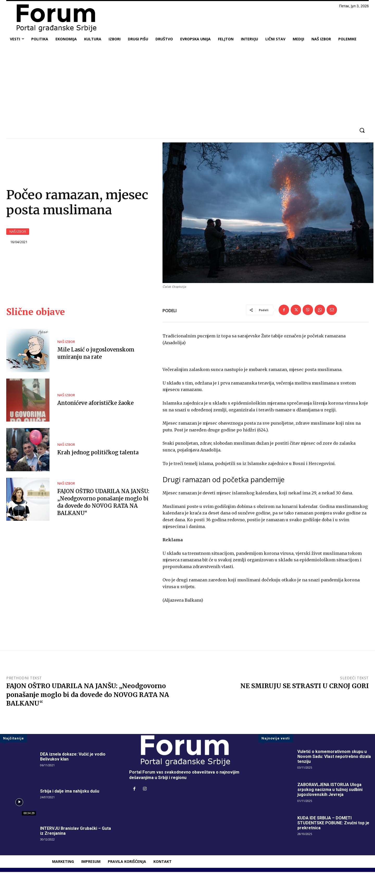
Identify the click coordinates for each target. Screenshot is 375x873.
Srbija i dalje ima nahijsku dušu (69, 792)
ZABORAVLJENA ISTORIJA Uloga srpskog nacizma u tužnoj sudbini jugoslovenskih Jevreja (329, 790)
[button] (362, 130)
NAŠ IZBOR (17, 232)
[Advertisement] (187, 84)
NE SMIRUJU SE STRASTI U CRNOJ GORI (304, 687)
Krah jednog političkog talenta (98, 453)
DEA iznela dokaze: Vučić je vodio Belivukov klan (72, 758)
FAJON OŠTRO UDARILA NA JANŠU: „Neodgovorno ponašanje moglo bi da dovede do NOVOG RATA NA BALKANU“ (87, 695)
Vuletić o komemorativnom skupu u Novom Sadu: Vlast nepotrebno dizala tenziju (334, 757)
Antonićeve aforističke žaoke (95, 404)
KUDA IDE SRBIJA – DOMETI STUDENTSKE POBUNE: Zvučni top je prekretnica (333, 824)
